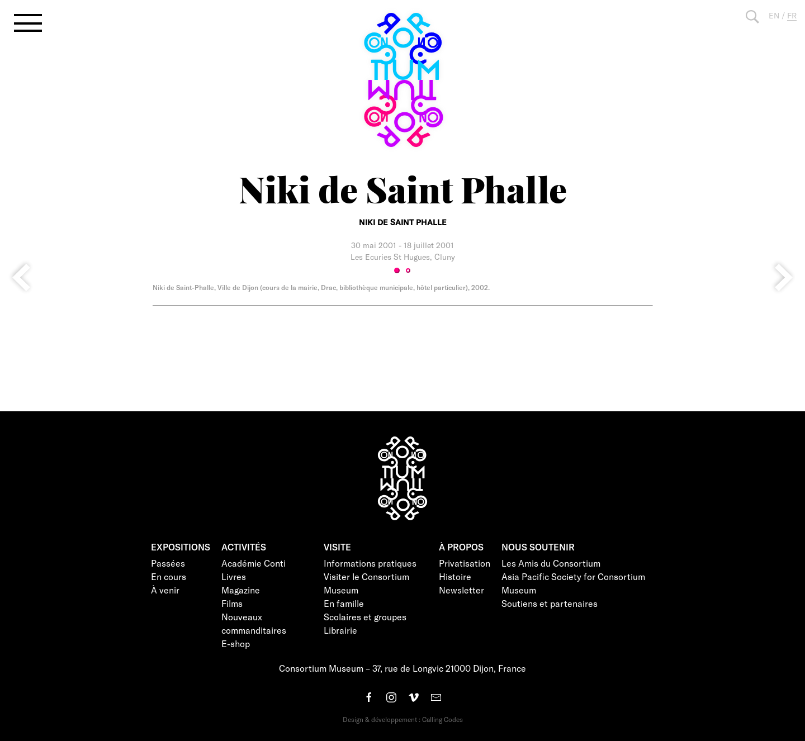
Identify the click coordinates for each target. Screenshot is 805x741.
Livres (233, 576)
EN (774, 15)
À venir (165, 590)
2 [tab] (408, 270)
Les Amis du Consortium (550, 563)
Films (232, 603)
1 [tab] (397, 270)
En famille (344, 603)
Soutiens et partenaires (549, 603)
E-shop (235, 643)
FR (792, 15)
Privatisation (464, 563)
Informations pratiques (370, 563)
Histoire (455, 576)
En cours (168, 576)
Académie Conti (253, 563)
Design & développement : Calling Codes (403, 719)
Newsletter (461, 590)
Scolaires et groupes (365, 616)
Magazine (240, 590)
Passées (168, 563)
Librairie (340, 630)
